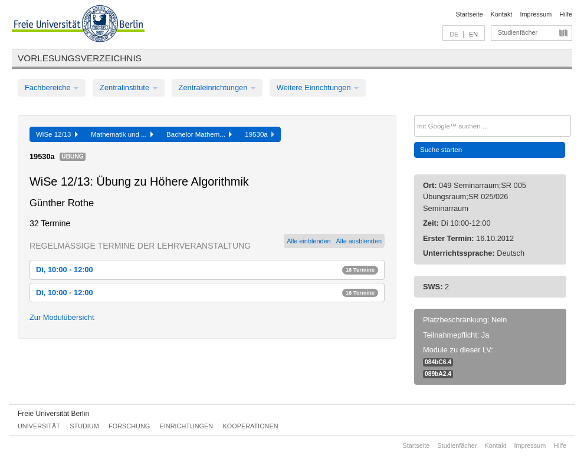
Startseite (469, 14)
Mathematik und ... (122, 134)
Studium (84, 426)
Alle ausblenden (359, 241)
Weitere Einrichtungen (318, 87)
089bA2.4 (438, 374)
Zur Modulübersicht (61, 317)
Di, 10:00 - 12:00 (207, 269)
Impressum (536, 14)
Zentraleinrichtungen (217, 87)
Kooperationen (250, 426)
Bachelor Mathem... (199, 134)
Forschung (129, 426)
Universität (39, 426)
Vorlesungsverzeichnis (80, 58)
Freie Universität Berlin (53, 414)
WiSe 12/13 (57, 134)
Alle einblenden (308, 241)
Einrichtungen (187, 426)
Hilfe (565, 14)
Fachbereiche (51, 87)
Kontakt (502, 14)
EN (473, 34)
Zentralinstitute (129, 87)
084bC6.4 (438, 362)
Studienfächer (517, 32)
